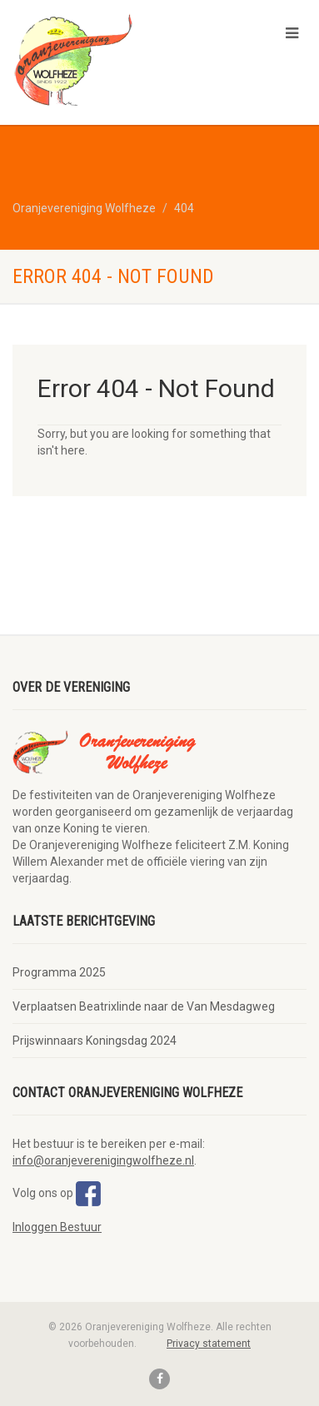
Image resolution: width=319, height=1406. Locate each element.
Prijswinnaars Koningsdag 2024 (94, 1040)
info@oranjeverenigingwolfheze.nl (103, 1160)
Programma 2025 (59, 972)
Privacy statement (209, 1343)
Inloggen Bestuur (57, 1227)
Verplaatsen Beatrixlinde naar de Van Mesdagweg (143, 1006)
